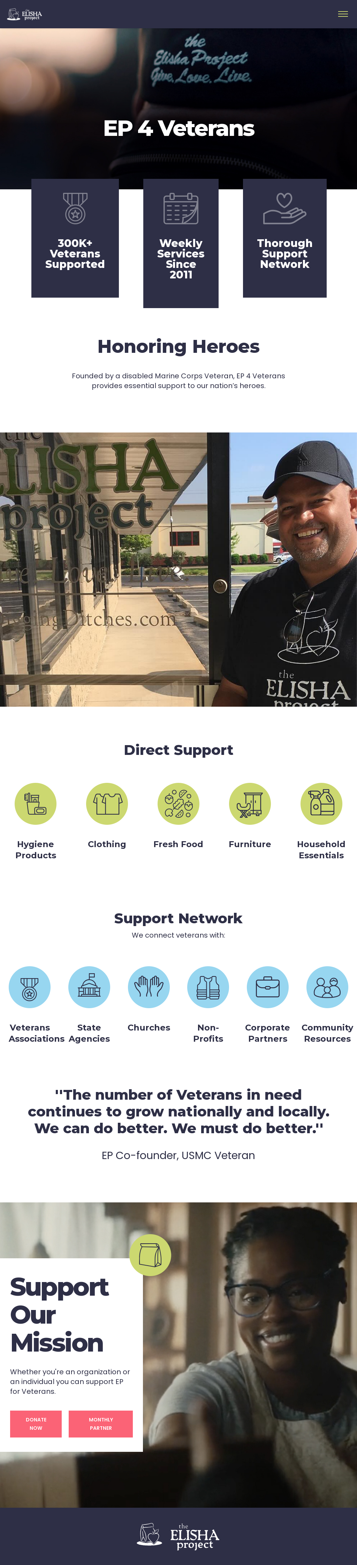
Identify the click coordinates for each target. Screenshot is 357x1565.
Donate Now (36, 1424)
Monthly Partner (101, 1424)
